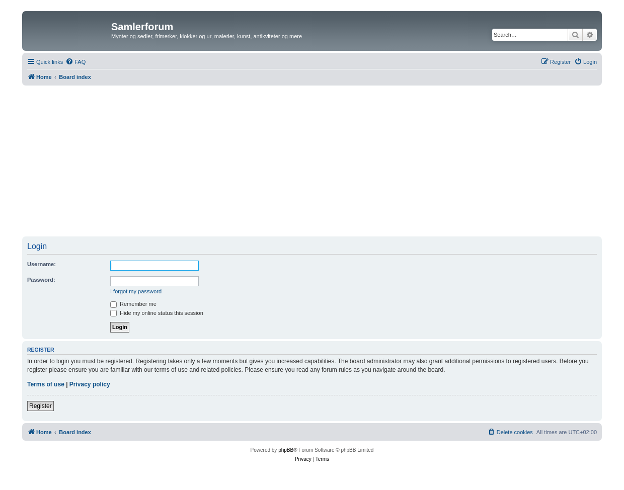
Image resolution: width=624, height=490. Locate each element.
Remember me (133, 304)
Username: (41, 264)
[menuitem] (75, 62)
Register (40, 406)
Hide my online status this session (156, 313)
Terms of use (45, 384)
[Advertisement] (312, 161)
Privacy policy (89, 384)
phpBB (285, 450)
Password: (41, 280)
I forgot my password (136, 291)
